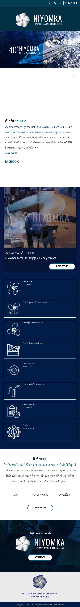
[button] (6, 73)
